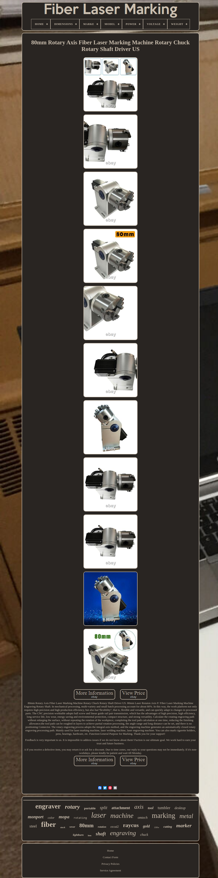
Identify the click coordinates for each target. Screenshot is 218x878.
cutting (167, 826)
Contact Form (110, 857)
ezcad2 (114, 826)
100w (156, 827)
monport (36, 816)
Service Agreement (110, 870)
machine (121, 815)
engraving (123, 832)
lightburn (78, 834)
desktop (180, 808)
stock (62, 827)
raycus (131, 825)
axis (139, 807)
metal (186, 816)
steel (33, 826)
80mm (86, 825)
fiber (48, 824)
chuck (144, 834)
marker (184, 825)
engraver (48, 806)
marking (163, 815)
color (51, 817)
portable (90, 808)
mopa (64, 816)
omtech (143, 817)
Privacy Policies (110, 863)
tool (150, 808)
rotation (102, 826)
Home (110, 850)
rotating (80, 818)
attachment (121, 808)
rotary (72, 806)
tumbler (164, 808)
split (103, 807)
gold (146, 826)
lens (90, 835)
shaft (101, 833)
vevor (72, 826)
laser (98, 815)
